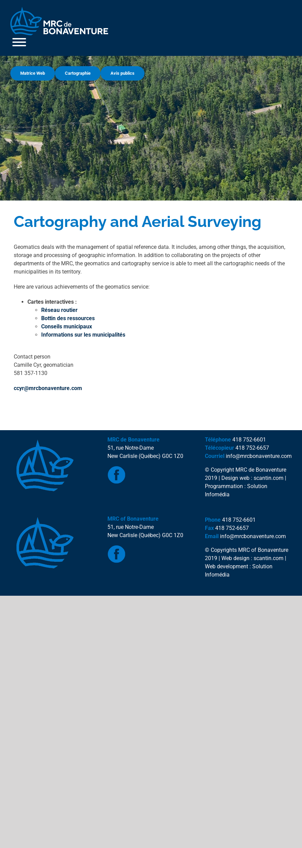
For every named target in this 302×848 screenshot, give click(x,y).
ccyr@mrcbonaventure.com (48, 388)
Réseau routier (59, 310)
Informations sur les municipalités (83, 334)
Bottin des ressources (68, 318)
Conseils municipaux (66, 326)
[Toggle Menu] (19, 42)
